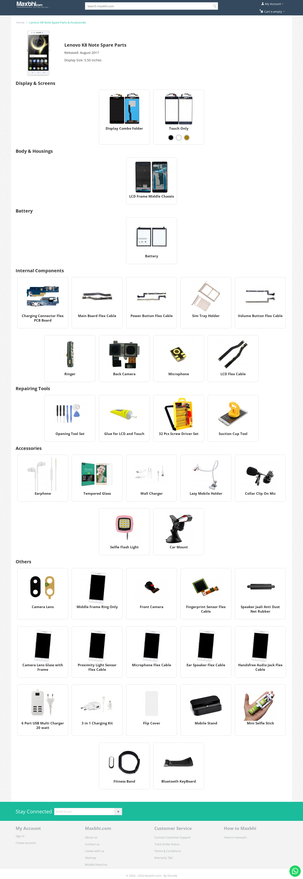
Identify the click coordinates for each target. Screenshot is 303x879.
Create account (26, 843)
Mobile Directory (96, 864)
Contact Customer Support (172, 837)
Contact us (92, 844)
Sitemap (90, 858)
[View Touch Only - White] (178, 137)
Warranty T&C (163, 858)
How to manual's (235, 837)
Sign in (20, 836)
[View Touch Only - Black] (170, 137)
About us (91, 837)
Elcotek (172, 876)
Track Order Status (166, 844)
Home (20, 22)
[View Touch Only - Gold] (186, 137)
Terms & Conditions (167, 851)
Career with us (94, 851)
